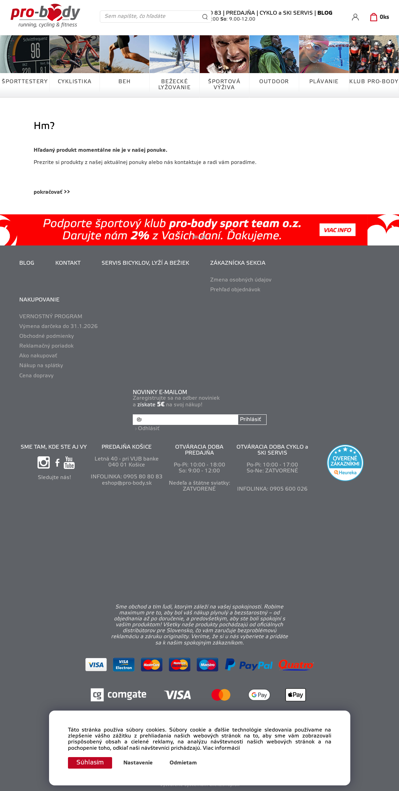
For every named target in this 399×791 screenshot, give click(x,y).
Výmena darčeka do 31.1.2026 (58, 326)
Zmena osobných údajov (240, 280)
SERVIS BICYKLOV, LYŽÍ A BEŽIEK (145, 263)
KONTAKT (68, 263)
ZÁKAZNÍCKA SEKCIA (238, 263)
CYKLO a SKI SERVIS (286, 13)
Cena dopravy (36, 375)
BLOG (26, 263)
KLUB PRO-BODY (374, 81)
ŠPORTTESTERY (25, 81)
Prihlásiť (250, 419)
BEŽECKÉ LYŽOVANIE (174, 84)
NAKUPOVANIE (39, 300)
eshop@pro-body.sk (127, 483)
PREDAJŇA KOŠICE (127, 447)
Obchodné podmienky (46, 336)
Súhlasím (90, 763)
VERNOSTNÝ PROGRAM (50, 316)
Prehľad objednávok (235, 289)
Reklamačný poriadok (46, 346)
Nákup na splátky (41, 365)
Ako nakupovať (38, 356)
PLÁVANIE (324, 81)
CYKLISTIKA (75, 81)
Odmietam (183, 763)
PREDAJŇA (240, 13)
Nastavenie (138, 763)
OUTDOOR (274, 81)
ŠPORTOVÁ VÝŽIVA (224, 84)
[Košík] (378, 17)
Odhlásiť (148, 428)
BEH (124, 81)
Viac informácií (221, 748)
